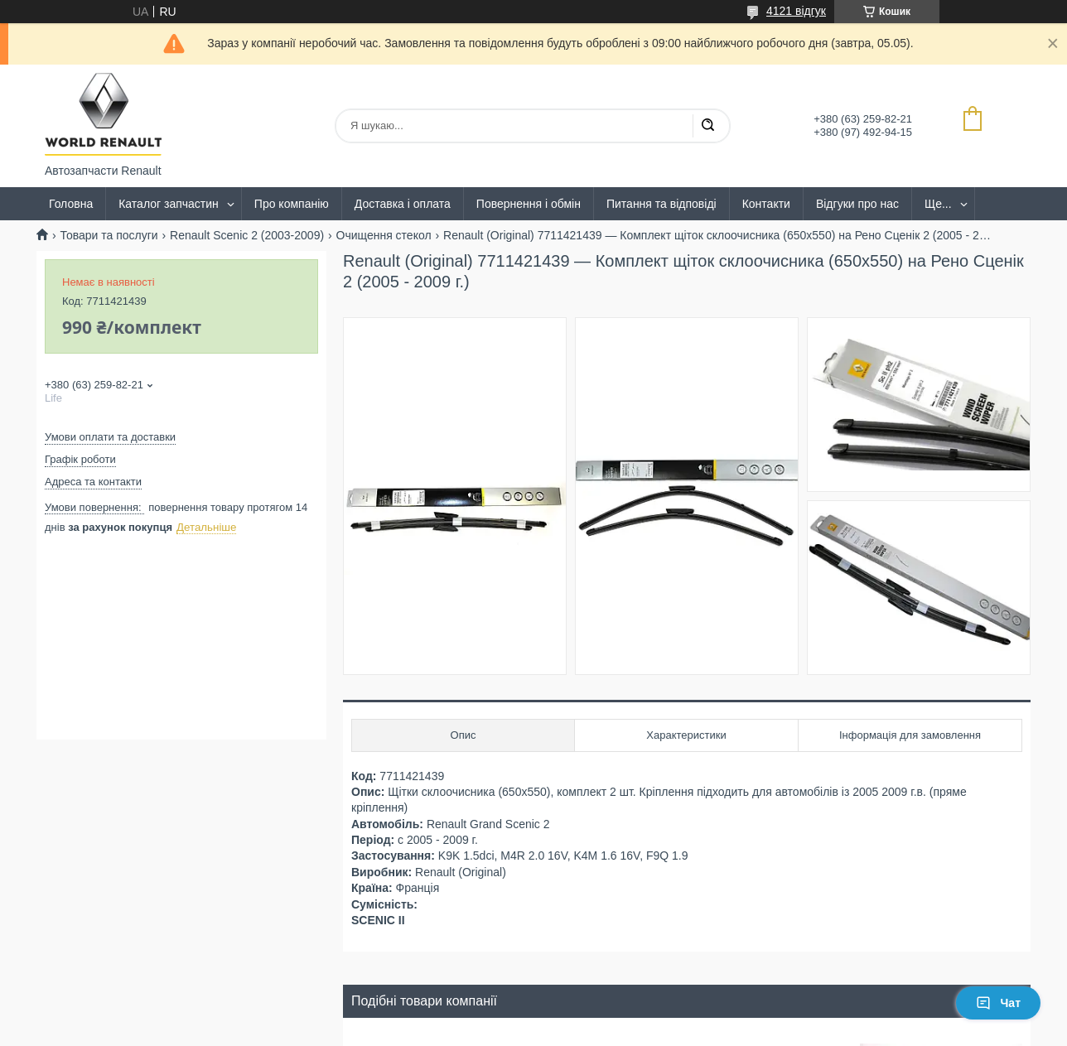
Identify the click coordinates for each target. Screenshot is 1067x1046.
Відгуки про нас (857, 203)
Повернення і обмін (528, 203)
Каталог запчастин (168, 203)
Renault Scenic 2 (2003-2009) (247, 235)
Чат (998, 1002)
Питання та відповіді (661, 203)
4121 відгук (796, 10)
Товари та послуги (108, 235)
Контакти (766, 203)
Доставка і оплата (403, 203)
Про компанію (291, 203)
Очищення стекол (384, 235)
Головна (71, 203)
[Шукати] (707, 125)
